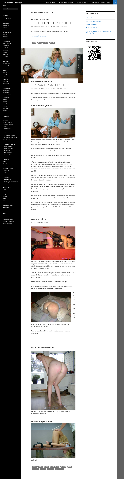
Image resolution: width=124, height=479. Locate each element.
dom (39, 42)
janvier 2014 (6, 86)
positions (50, 468)
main (69, 466)
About (108, 2)
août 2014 (5, 70)
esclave (46, 42)
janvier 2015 (6, 61)
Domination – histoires (9, 135)
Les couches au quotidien (10, 130)
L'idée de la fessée (8, 152)
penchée (43, 468)
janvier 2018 (6, 23)
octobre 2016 (6, 30)
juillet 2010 (5, 101)
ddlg (5, 194)
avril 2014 (5, 79)
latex (5, 157)
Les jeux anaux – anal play (66, 2)
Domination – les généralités (10, 137)
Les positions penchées (50, 85)
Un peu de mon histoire (98, 2)
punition (5, 196)
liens (4, 185)
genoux (63, 466)
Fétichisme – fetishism (8, 154)
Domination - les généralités (40, 19)
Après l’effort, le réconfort (93, 28)
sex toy (4, 203)
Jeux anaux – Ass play (8, 168)
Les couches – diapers (82, 2)
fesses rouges (55, 466)
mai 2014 (5, 77)
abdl (5, 189)
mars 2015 (5, 56)
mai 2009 (5, 110)
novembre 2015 (7, 43)
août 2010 (5, 99)
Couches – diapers (7, 122)
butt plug (6, 172)
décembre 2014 (7, 63)
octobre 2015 (6, 45)
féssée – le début (8, 146)
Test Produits (6, 207)
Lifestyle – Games (7, 187)
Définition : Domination (51, 23)
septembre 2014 (7, 68)
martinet (35, 468)
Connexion (5, 217)
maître (52, 42)
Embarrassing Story (91, 24)
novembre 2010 (7, 95)
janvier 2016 (6, 39)
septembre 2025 (7, 18)
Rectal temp (7, 177)
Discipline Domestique (9, 144)
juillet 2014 (5, 72)
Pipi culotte (6, 159)
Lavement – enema (8, 175)
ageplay (5, 191)
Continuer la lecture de (39, 36)
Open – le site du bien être (12, 2)
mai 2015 (5, 52)
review (4, 200)
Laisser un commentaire (59, 26)
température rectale (7, 205)
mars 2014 (5, 81)
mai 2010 (5, 106)
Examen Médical (7, 139)
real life (4, 198)
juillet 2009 (5, 108)
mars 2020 (5, 21)
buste (34, 466)
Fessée (47, 466)
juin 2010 (5, 104)
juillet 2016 (5, 34)
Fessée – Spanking (50, 2)
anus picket (6, 170)
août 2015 (5, 48)
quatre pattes (60, 468)
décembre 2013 (7, 88)
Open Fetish (45, 26)
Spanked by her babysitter (93, 21)
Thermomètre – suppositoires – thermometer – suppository (11, 181)
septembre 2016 (7, 32)
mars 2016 (5, 36)
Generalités (5, 163)
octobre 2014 (6, 65)
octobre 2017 (6, 25)
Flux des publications (8, 219)
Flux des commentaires (8, 221)
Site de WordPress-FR (8, 223)
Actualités (5, 120)
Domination (6, 133)
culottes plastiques (8, 124)
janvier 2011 (6, 92)
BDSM (34, 42)
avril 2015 (5, 54)
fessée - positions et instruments (41, 81)
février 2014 (6, 83)
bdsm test (89, 18)
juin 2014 (5, 74)
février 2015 (6, 59)
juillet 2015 (5, 50)
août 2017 (5, 27)
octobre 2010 (6, 97)
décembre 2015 (7, 41)
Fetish (4, 161)
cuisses (41, 466)
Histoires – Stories (7, 166)
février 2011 (6, 90)
